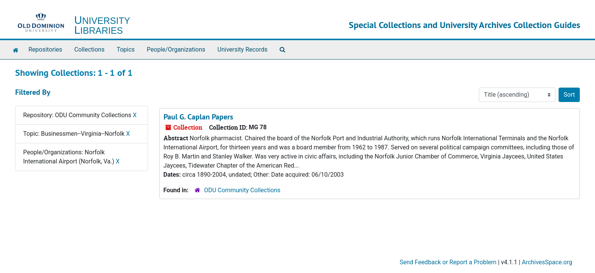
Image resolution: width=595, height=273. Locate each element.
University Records (242, 49)
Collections (89, 49)
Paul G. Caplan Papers (198, 117)
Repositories (45, 49)
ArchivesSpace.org (547, 262)
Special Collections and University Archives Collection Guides (464, 25)
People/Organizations (176, 49)
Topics (125, 49)
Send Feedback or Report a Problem (448, 262)
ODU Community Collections (242, 190)
